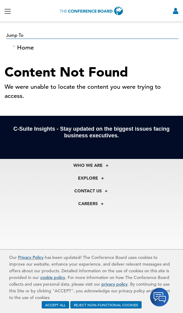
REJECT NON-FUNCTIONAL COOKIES (106, 304)
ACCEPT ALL (55, 304)
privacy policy (114, 284)
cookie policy (52, 277)
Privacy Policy (31, 257)
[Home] (92, 11)
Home (25, 47)
